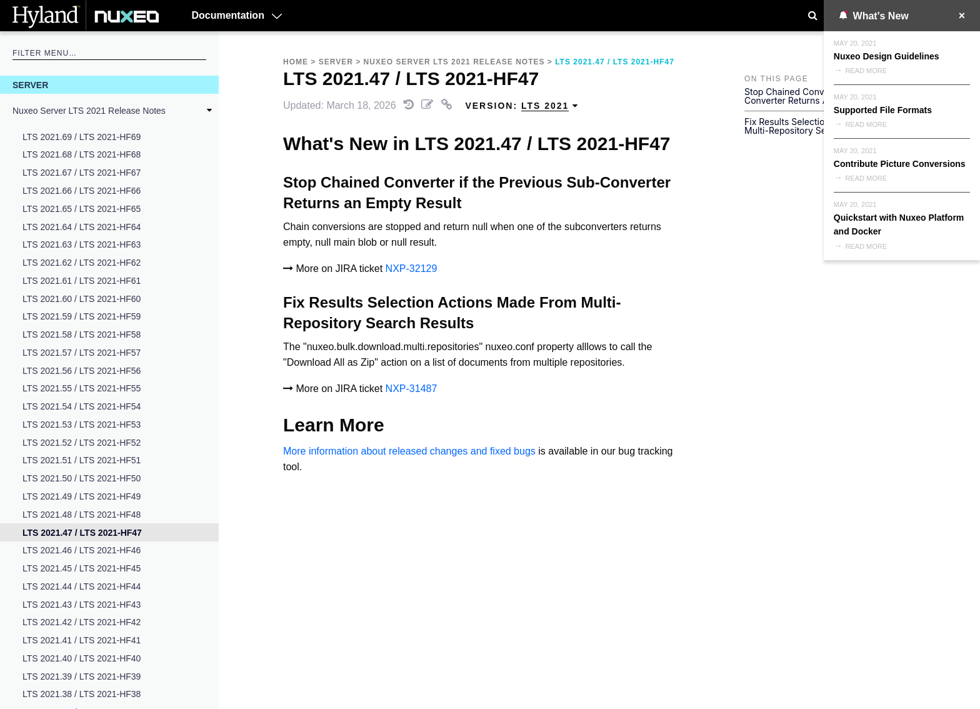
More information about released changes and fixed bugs (409, 451)
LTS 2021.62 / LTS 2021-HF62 (81, 263)
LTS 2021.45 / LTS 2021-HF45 (81, 568)
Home (295, 62)
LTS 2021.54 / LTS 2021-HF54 (81, 406)
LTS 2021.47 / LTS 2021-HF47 (82, 533)
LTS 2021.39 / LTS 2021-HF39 (81, 676)
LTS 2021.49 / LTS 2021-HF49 (81, 496)
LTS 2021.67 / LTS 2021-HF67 (81, 173)
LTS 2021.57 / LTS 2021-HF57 (81, 353)
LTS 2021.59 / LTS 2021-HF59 (81, 316)
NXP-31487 (412, 388)
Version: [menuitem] (522, 106)
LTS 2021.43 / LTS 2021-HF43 (81, 605)
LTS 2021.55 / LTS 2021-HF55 (81, 388)
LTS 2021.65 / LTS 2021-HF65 (81, 209)
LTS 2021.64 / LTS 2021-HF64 (81, 227)
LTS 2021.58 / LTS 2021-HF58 (81, 334)
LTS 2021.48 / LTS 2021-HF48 (81, 515)
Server (30, 85)
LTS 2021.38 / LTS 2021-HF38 (81, 694)
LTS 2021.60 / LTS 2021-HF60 (81, 299)
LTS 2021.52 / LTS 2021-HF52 (81, 443)
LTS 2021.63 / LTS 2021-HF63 (81, 244)
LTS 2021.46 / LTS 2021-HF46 (81, 550)
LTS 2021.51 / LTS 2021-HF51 (81, 460)
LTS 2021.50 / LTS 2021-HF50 (81, 478)
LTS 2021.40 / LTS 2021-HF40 (81, 658)
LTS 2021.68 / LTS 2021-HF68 (81, 154)
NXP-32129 (412, 268)
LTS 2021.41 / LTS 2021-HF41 (81, 640)
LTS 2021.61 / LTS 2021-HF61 (81, 281)
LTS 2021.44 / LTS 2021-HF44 (81, 586)
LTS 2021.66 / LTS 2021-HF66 (81, 191)
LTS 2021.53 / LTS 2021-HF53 (81, 425)
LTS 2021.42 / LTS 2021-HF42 (81, 622)
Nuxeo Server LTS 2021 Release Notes (89, 111)
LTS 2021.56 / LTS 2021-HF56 (81, 371)
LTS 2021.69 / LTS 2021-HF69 (81, 137)
